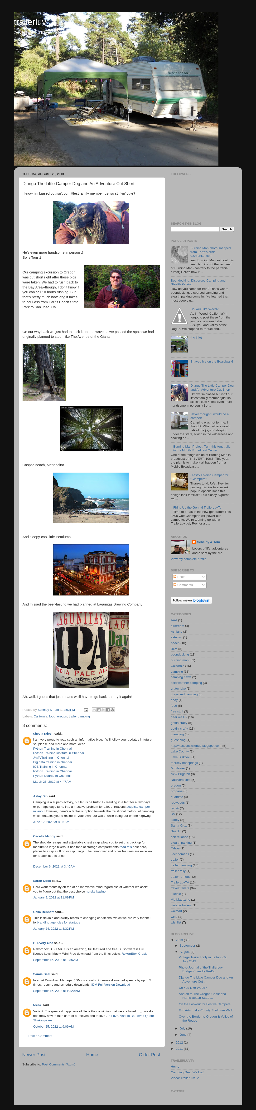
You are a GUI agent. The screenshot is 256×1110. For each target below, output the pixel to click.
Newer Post (34, 1054)
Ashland (177, 631)
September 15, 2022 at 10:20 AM (56, 991)
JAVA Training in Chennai (51, 757)
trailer (175, 859)
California (40, 716)
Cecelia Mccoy (44, 836)
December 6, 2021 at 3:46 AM (54, 866)
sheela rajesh (43, 733)
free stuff (177, 711)
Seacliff (176, 831)
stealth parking (181, 842)
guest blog (178, 740)
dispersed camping (184, 694)
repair (175, 808)
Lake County (180, 751)
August (185, 952)
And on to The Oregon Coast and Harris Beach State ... (202, 995)
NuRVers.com (181, 780)
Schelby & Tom (208, 542)
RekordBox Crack (134, 953)
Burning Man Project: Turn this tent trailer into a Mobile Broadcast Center (202, 448)
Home (92, 1054)
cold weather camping (186, 683)
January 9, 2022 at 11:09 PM (53, 897)
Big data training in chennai (52, 762)
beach (175, 643)
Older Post (149, 1054)
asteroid (176, 637)
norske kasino (96, 891)
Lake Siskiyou (181, 757)
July (183, 1028)
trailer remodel (181, 876)
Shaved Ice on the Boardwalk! (211, 361)
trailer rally (178, 871)
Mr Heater (178, 768)
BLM (174, 649)
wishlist (176, 922)
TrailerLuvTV (180, 882)
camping (177, 671)
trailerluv (30, 22)
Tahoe (175, 848)
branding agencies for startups (58, 922)
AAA (174, 620)
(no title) (196, 337)
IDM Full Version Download (110, 984)
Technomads (180, 854)
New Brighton (180, 774)
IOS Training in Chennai (50, 766)
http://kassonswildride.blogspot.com (196, 745)
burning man (180, 660)
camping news (181, 677)
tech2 (37, 1005)
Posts (179, 577)
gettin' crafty (179, 728)
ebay (174, 700)
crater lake (178, 688)
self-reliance (179, 837)
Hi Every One (43, 943)
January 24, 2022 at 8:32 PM (53, 928)
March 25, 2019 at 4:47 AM (52, 781)
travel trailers (180, 888)
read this (126, 847)
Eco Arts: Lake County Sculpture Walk (206, 1010)
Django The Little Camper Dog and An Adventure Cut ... (206, 979)
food (52, 716)
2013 (180, 940)
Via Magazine (180, 899)
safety (175, 820)
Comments (183, 585)
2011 (180, 1048)
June (184, 1034)
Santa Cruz (179, 825)
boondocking (180, 654)
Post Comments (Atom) (58, 1064)
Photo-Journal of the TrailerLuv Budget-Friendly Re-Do (201, 969)
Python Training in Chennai (52, 748)
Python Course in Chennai (52, 775)
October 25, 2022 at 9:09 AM (53, 1026)
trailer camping (79, 716)
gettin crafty (179, 723)
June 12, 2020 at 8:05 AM (51, 822)
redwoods (178, 802)
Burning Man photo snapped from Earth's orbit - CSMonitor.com (210, 251)
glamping (177, 734)
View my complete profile (189, 559)
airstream (177, 626)
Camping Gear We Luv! (187, 1072)
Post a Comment (41, 1036)
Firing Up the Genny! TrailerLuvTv (197, 507)
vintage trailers (181, 905)
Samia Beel (41, 974)
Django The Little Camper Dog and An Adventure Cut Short (212, 387)
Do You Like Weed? (204, 309)
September (188, 945)
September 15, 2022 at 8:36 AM (55, 960)
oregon (62, 716)
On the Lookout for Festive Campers (205, 1004)
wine (174, 916)
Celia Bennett (43, 912)
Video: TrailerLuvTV (185, 1078)
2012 (180, 1042)
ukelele (176, 894)
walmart (176, 911)
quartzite (177, 797)
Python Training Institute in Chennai (58, 753)
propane (177, 791)
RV (173, 814)
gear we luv (179, 717)
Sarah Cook (42, 881)
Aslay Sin (40, 796)
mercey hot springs (184, 763)
